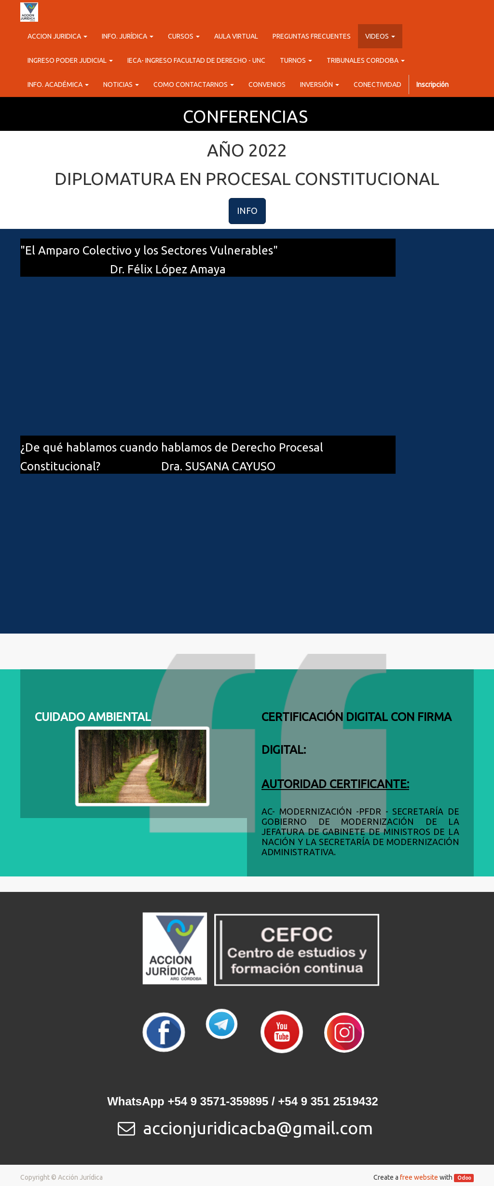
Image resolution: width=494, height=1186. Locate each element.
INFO (247, 210)
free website (419, 1177)
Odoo (464, 1178)
